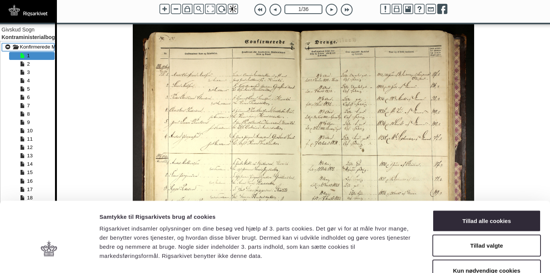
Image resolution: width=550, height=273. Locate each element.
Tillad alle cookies (486, 173)
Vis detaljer (394, 258)
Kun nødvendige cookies (486, 223)
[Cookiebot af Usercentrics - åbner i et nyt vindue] (49, 258)
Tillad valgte (486, 198)
